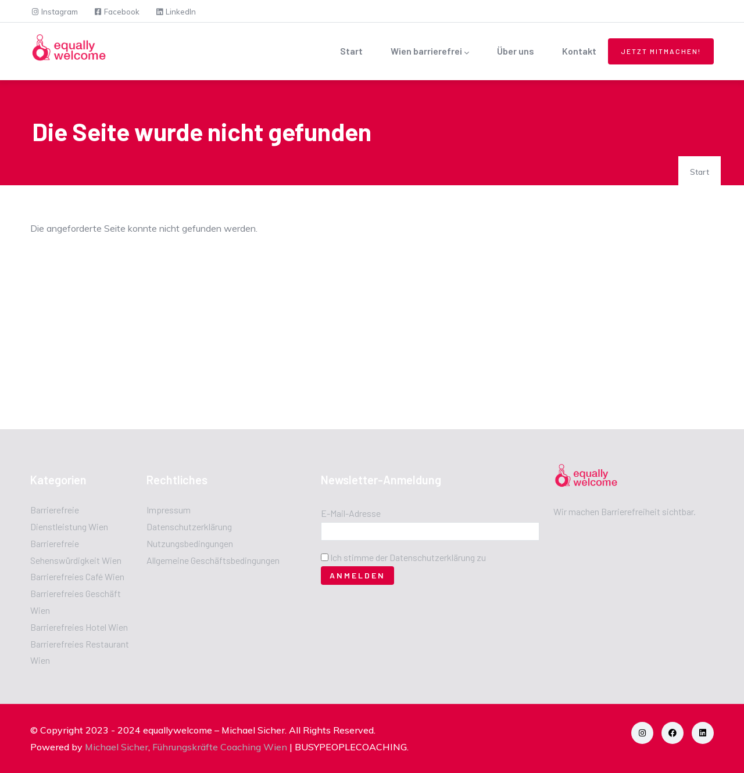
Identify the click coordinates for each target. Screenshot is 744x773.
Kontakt (579, 50)
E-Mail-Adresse (351, 513)
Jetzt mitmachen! (661, 51)
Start (351, 50)
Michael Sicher (116, 747)
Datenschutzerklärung (189, 526)
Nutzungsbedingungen (189, 543)
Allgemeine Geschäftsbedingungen (213, 560)
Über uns (515, 50)
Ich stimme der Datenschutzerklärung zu (408, 557)
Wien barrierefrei (430, 52)
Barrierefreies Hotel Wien (79, 626)
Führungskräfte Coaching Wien (219, 747)
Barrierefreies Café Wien (77, 576)
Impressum (168, 509)
